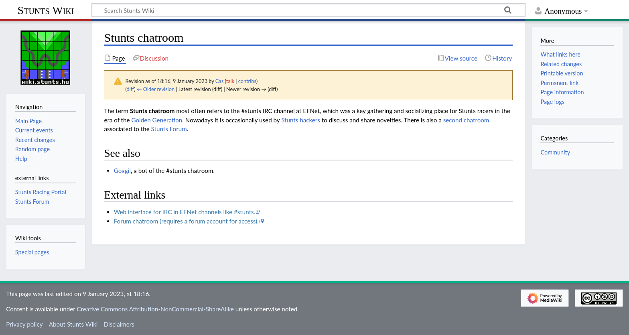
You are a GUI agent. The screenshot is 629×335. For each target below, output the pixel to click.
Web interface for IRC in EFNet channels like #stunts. (185, 211)
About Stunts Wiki (73, 324)
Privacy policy (24, 324)
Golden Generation (156, 120)
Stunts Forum (169, 128)
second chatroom (466, 120)
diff (130, 89)
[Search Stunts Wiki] (308, 10)
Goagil (122, 170)
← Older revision (155, 89)
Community (555, 152)
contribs (247, 81)
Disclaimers (119, 324)
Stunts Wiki (46, 10)
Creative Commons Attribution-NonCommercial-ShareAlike (155, 309)
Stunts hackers (300, 120)
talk (230, 81)
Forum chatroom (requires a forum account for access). (186, 221)
